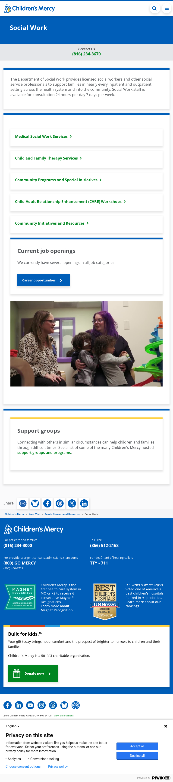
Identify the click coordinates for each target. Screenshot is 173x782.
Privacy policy (58, 766)
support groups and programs (44, 452)
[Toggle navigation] (166, 8)
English (13, 726)
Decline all (137, 756)
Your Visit (34, 514)
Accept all (137, 746)
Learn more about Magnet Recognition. (57, 608)
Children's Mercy (14, 514)
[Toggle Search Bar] (155, 8)
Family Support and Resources (62, 514)
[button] (86, 52)
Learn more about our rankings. (143, 604)
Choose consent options (23, 766)
